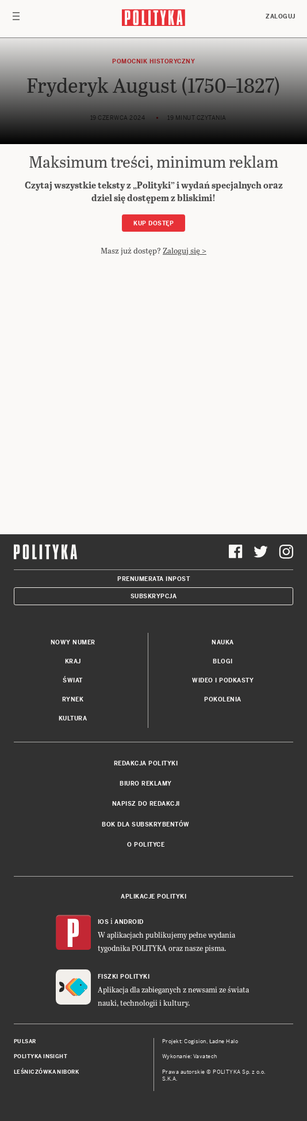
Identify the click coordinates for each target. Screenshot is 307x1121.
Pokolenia (222, 699)
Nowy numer (73, 642)
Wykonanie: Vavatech (189, 1056)
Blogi (223, 661)
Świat (73, 680)
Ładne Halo (224, 1041)
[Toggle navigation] (16, 19)
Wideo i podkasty (223, 680)
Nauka (223, 642)
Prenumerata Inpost (153, 579)
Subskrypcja (154, 596)
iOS (103, 922)
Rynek (73, 699)
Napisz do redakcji (146, 803)
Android (129, 922)
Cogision (195, 1041)
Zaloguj (281, 16)
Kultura (73, 718)
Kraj (73, 661)
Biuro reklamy (146, 783)
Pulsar (25, 1041)
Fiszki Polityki (124, 976)
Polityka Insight (40, 1056)
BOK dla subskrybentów (146, 824)
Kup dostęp (153, 223)
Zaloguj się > (184, 250)
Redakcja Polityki (146, 763)
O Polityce (145, 844)
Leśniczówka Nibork (46, 1072)
